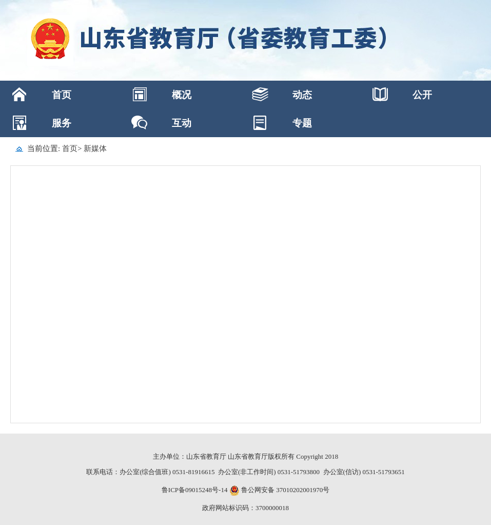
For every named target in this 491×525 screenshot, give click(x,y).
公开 (422, 94)
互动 (181, 123)
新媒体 (95, 148)
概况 (181, 94)
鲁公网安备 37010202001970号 (285, 490)
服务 (61, 123)
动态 (302, 94)
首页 (61, 94)
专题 (302, 123)
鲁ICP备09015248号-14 (195, 490)
